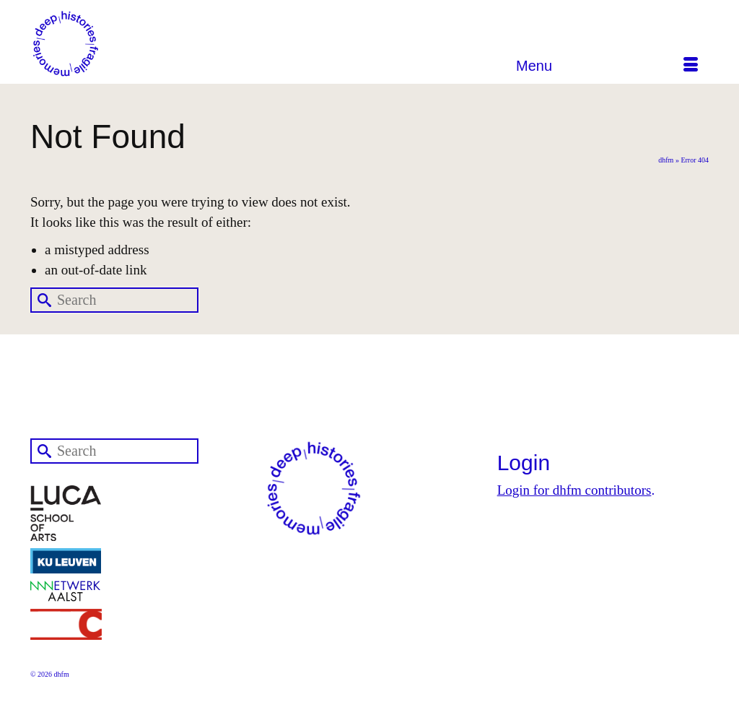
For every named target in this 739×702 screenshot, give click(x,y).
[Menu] (607, 66)
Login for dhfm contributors (574, 490)
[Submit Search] (41, 300)
